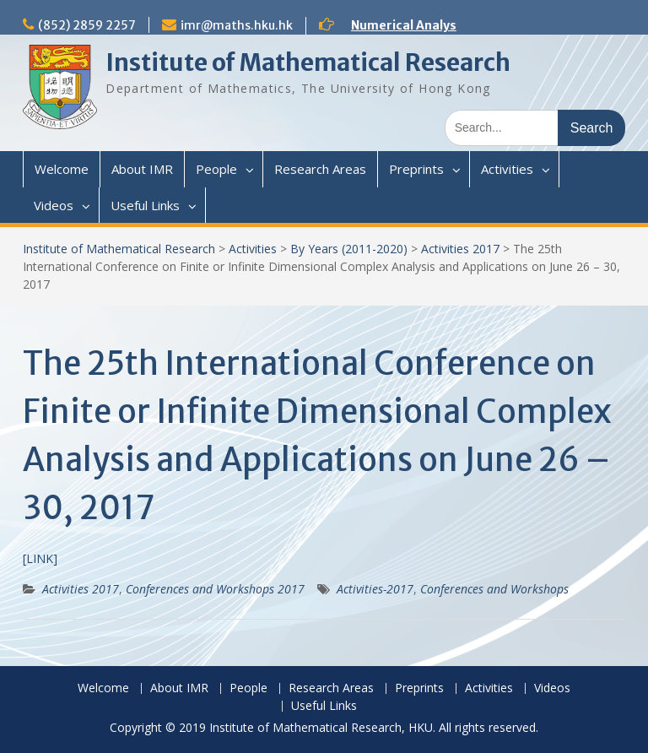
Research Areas (320, 168)
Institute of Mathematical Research (307, 62)
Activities (507, 168)
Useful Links (145, 205)
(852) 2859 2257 (87, 25)
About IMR (142, 168)
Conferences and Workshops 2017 (215, 589)
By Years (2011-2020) (349, 249)
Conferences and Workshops (494, 589)
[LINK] (40, 558)
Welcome (62, 168)
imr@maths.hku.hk (237, 25)
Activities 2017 (460, 249)
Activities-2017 (375, 589)
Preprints (416, 168)
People (216, 168)
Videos (53, 205)
